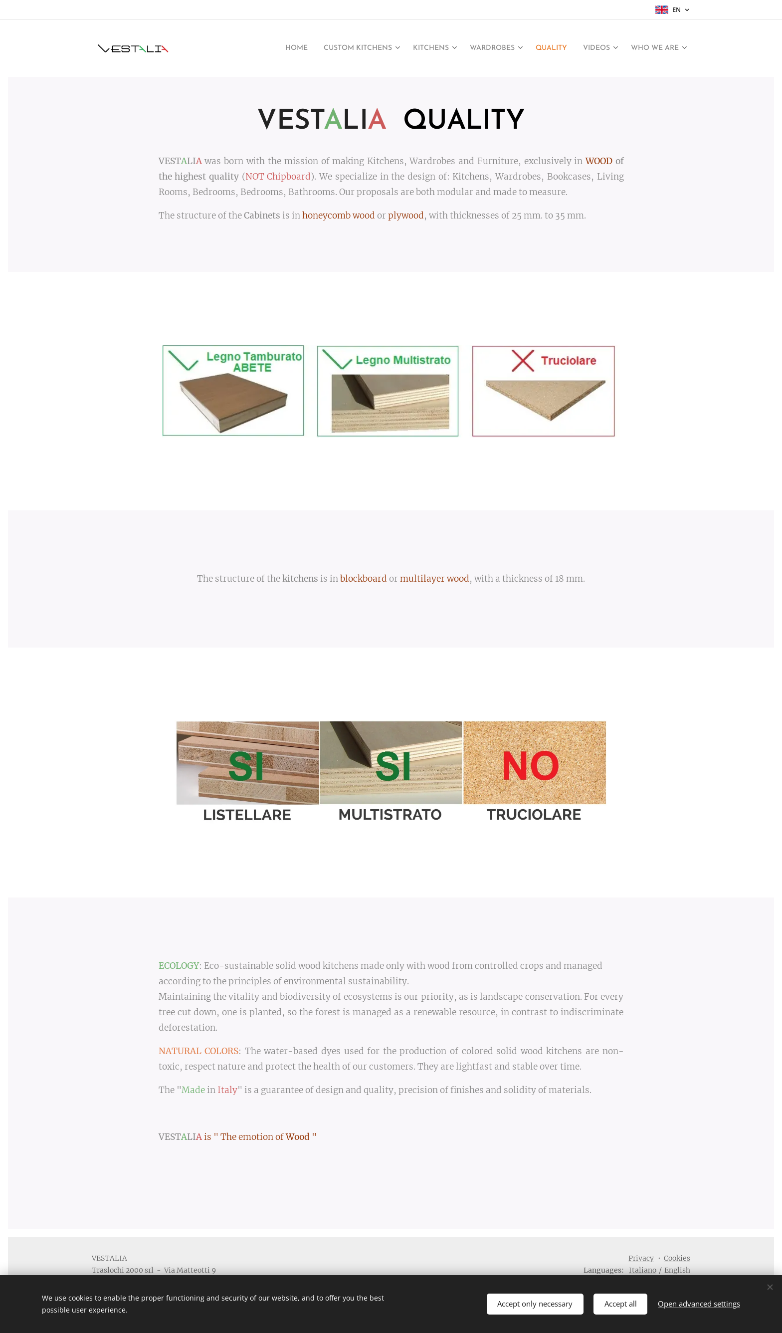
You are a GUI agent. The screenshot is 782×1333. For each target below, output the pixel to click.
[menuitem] (286, 48)
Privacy (641, 1258)
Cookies (677, 1258)
